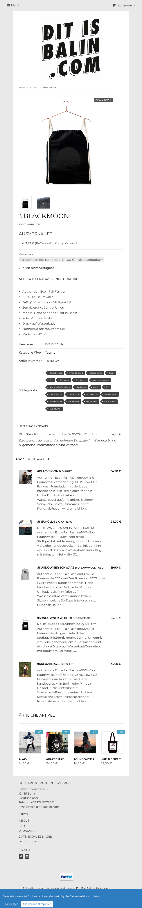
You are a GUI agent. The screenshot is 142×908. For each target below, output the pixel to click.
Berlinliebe (74, 401)
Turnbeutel (81, 380)
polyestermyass (101, 380)
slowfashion (110, 401)
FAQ (22, 826)
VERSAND (26, 831)
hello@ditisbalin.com (43, 807)
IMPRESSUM (28, 842)
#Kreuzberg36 (48, 664)
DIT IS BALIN (54, 344)
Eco (51, 380)
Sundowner (55, 408)
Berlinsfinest (56, 401)
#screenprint (96, 373)
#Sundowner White (53, 618)
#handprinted (76, 373)
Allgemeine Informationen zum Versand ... (49, 445)
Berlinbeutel (111, 394)
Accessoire (74, 394)
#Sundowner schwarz (55, 567)
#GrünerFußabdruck (60, 387)
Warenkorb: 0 (123, 5)
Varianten (26, 254)
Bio (107, 387)
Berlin (96, 387)
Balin (111, 373)
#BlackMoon (56, 373)
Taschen (51, 352)
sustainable (91, 401)
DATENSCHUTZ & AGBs (36, 836)
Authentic (82, 387)
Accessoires (92, 394)
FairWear (64, 380)
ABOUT (24, 820)
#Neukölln (46, 521)
